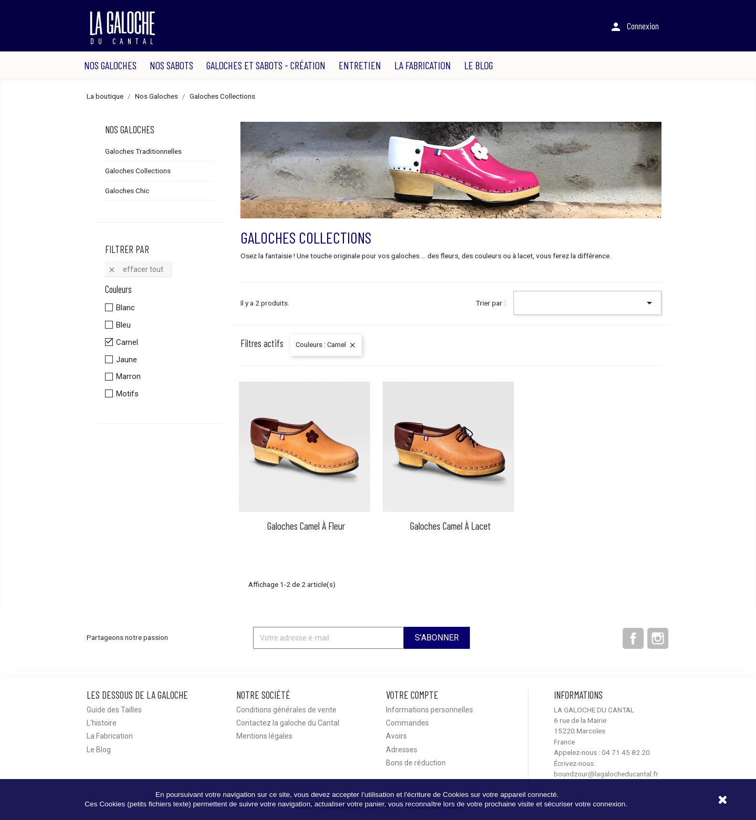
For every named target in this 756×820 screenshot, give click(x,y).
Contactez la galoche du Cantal (287, 723)
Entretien (360, 65)
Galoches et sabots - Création (266, 65)
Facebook (633, 638)
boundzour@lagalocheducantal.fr (606, 774)
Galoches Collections (138, 170)
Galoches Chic (127, 190)
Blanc (125, 307)
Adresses (401, 749)
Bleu (123, 325)
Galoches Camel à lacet (450, 526)
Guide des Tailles (114, 710)
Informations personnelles (429, 710)
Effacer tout (135, 269)
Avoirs (396, 736)
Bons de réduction (416, 763)
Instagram (657, 638)
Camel (127, 342)
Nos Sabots (171, 65)
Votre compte (412, 695)
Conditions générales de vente (286, 710)
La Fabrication (422, 65)
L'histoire (102, 723)
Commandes (407, 723)
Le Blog (478, 65)
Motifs (127, 393)
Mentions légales (264, 736)
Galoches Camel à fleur (306, 526)
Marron (128, 376)
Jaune (126, 359)
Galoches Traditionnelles (143, 151)
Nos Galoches (110, 65)
